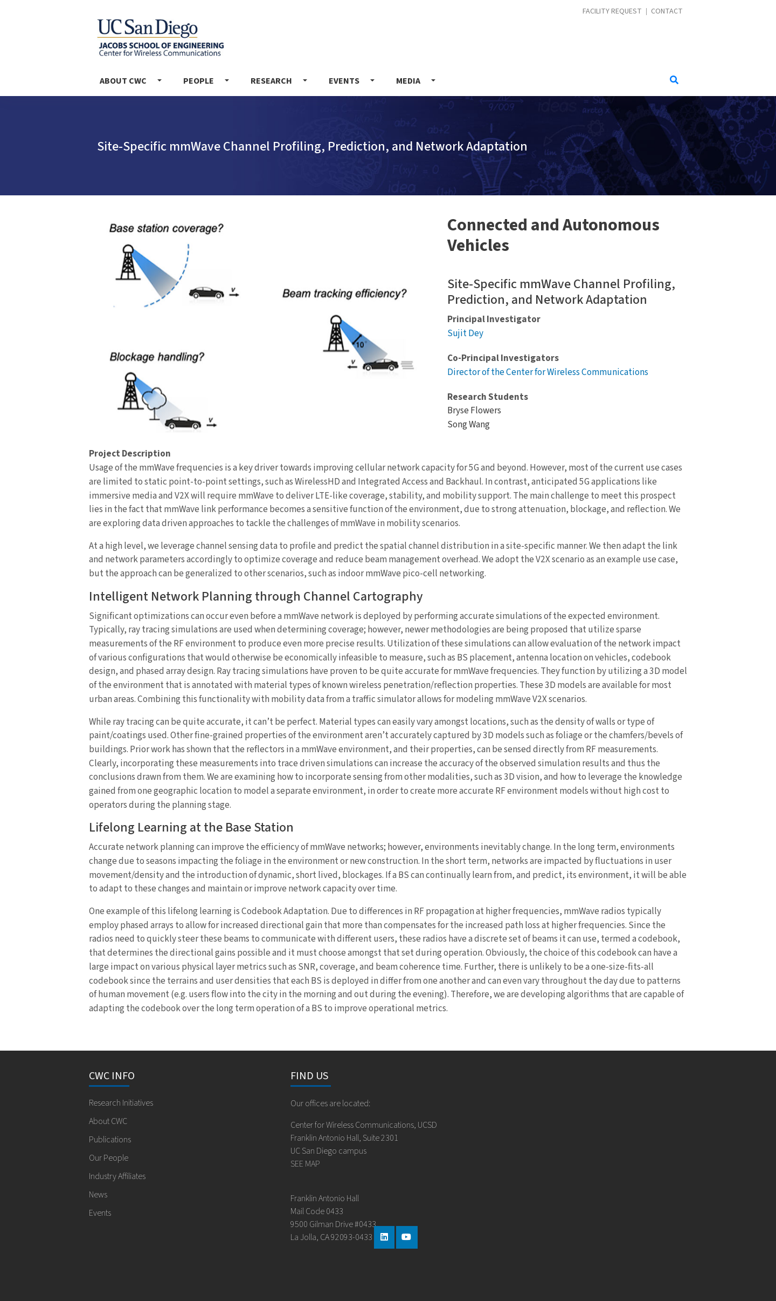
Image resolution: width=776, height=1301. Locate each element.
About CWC (123, 81)
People (198, 81)
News (98, 1195)
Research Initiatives (121, 1103)
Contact (667, 11)
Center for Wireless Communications (160, 37)
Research (271, 81)
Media (408, 81)
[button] (114, 326)
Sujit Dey (465, 333)
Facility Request (612, 11)
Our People (108, 1158)
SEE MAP (305, 1164)
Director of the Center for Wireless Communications (547, 372)
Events (344, 81)
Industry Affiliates (117, 1176)
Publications (110, 1140)
